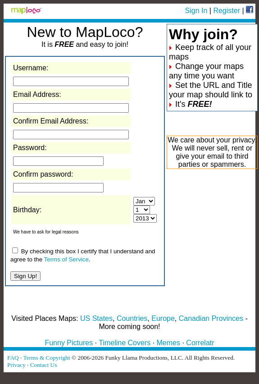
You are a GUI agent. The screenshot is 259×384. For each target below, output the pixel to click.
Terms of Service (66, 259)
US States (96, 318)
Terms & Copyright (46, 357)
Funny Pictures (69, 343)
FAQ (13, 357)
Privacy (16, 364)
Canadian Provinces (211, 318)
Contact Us (43, 364)
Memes (168, 343)
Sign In (196, 10)
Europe (163, 318)
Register (226, 10)
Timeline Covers (124, 343)
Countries (132, 318)
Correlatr (200, 343)
